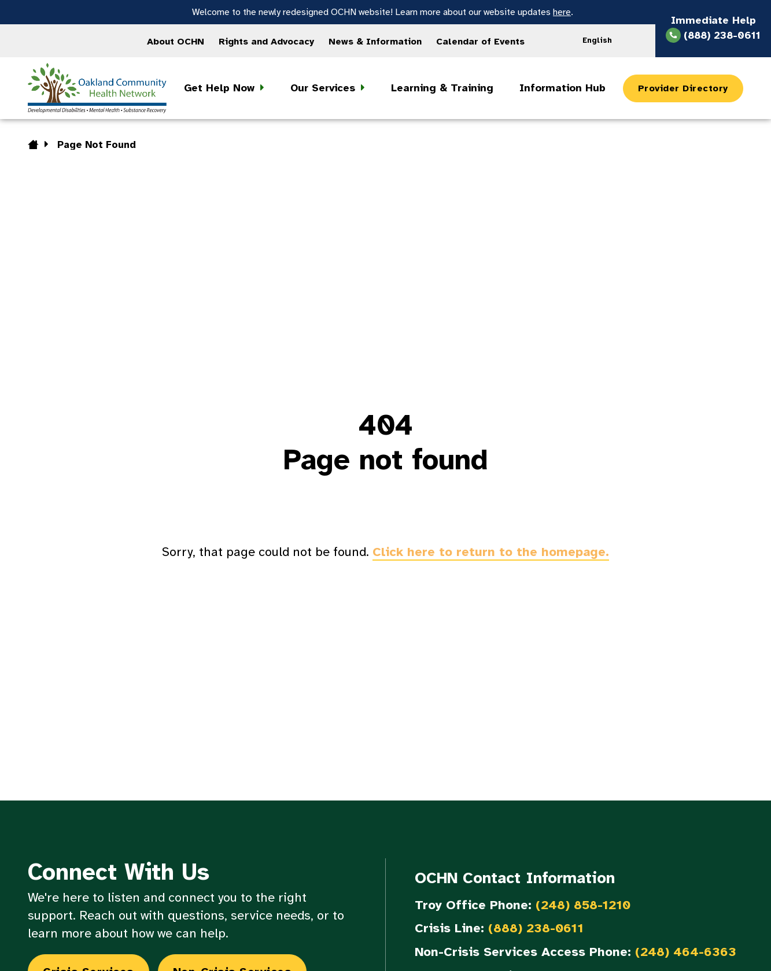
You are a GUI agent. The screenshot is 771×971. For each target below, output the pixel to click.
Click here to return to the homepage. (490, 551)
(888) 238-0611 (536, 928)
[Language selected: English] (601, 40)
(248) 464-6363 (685, 951)
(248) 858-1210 (583, 905)
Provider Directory (683, 88)
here (562, 12)
